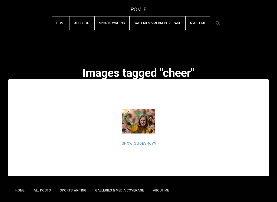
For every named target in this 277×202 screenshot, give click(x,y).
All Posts (82, 23)
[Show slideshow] (138, 143)
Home (60, 23)
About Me (198, 23)
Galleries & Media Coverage (157, 23)
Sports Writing (112, 23)
